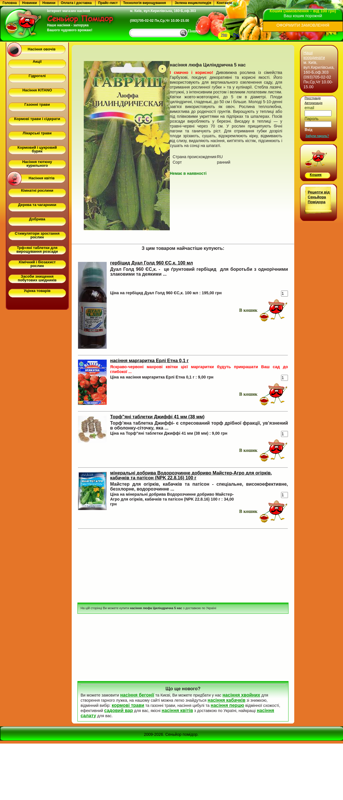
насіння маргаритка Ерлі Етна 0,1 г (149, 360)
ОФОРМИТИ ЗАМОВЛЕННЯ (302, 25)
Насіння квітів (41, 178)
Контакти (224, 3)
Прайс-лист (108, 3)
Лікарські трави (37, 133)
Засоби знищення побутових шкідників (37, 278)
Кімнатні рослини (37, 190)
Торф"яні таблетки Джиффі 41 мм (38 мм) (157, 416)
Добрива (37, 219)
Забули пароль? (317, 136)
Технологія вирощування (144, 3)
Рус (236, 34)
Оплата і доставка (76, 3)
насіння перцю (227, 705)
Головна (10, 3)
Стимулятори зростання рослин (37, 235)
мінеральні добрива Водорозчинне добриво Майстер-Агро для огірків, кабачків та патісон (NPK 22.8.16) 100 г (191, 475)
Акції (37, 61)
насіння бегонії (137, 695)
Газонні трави (37, 104)
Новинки (29, 3)
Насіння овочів (42, 49)
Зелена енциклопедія (193, 3)
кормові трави (128, 705)
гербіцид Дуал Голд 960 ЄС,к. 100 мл (151, 262)
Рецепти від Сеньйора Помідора (319, 197)
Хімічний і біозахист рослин (37, 264)
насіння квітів (177, 710)
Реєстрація (313, 98)
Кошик (315, 174)
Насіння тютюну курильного (37, 164)
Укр (224, 34)
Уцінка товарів (37, 291)
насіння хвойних (241, 695)
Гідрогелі (37, 76)
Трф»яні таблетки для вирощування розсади (37, 250)
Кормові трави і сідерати (37, 119)
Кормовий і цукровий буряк (37, 149)
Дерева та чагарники (37, 205)
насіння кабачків (226, 700)
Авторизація (313, 103)
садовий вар (118, 710)
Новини (48, 3)
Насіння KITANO (37, 90)
